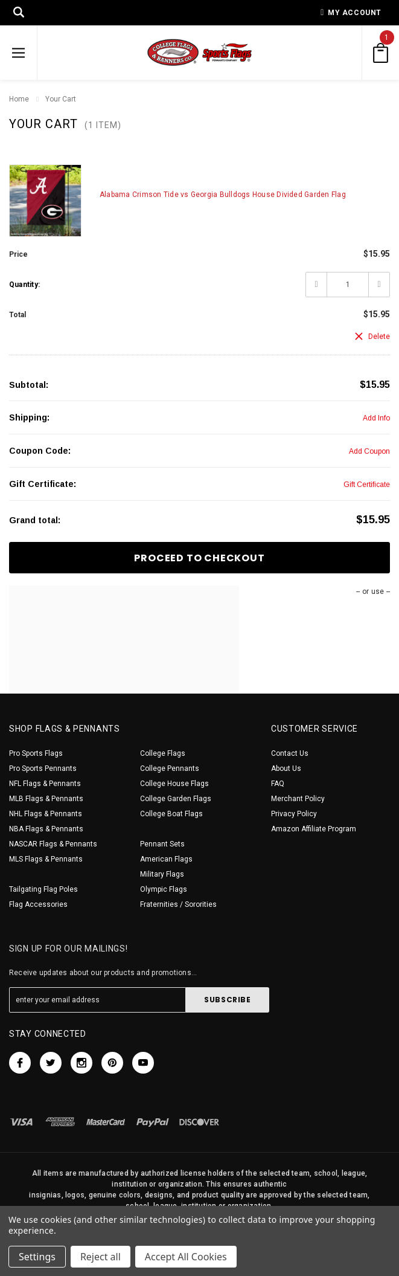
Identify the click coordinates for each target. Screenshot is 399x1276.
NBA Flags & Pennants (46, 829)
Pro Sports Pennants (43, 768)
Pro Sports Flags (36, 753)
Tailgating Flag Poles (43, 889)
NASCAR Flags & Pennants (53, 844)
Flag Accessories (38, 904)
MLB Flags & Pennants (46, 798)
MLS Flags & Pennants (46, 859)
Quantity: (24, 284)
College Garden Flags (175, 798)
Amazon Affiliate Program (313, 829)
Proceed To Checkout (199, 558)
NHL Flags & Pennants (45, 814)
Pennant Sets (162, 844)
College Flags (162, 753)
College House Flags (174, 783)
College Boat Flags (171, 814)
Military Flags (162, 874)
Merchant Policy (298, 798)
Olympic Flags (163, 889)
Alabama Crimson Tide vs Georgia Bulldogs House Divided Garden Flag (223, 194)
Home (19, 99)
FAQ (277, 783)
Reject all (100, 1256)
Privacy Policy (294, 814)
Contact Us (289, 753)
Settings (37, 1256)
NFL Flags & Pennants (45, 783)
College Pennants (169, 768)
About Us (286, 768)
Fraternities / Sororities (178, 904)
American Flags (166, 859)
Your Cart (60, 99)
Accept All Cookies (186, 1256)
